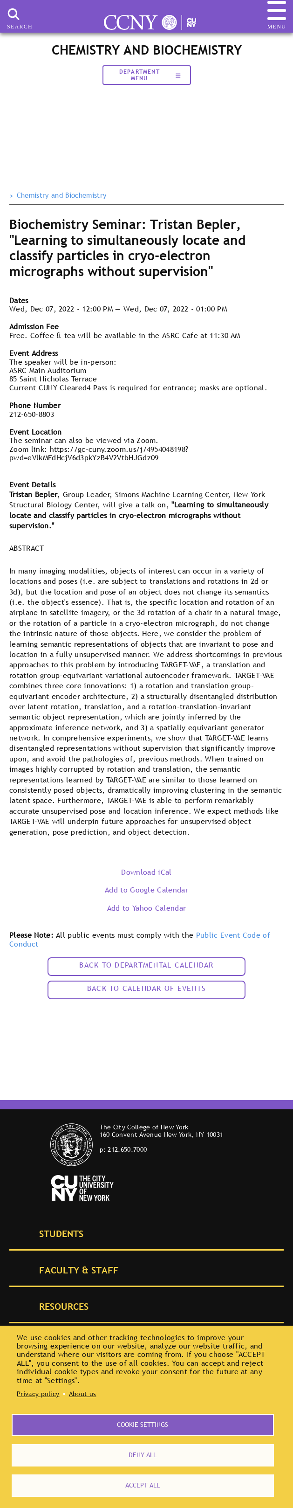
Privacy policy (38, 1394)
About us (82, 1394)
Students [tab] (50, 1233)
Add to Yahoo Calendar (146, 908)
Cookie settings (142, 1424)
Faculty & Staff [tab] (68, 1269)
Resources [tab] (53, 1306)
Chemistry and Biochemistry (61, 195)
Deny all (143, 1455)
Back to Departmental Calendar (146, 965)
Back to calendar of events (146, 988)
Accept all (142, 1485)
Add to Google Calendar (146, 890)
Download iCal (146, 872)
